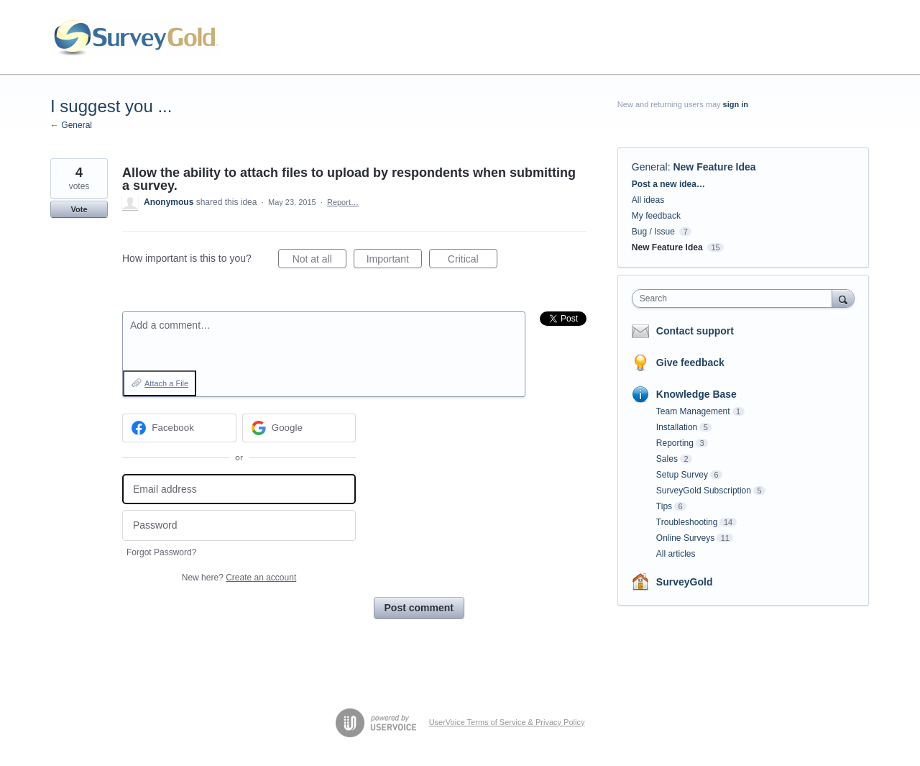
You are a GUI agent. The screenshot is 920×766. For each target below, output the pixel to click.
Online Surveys (685, 538)
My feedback (656, 216)
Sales (667, 459)
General (650, 167)
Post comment (419, 608)
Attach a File (166, 383)
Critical (472, 261)
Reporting (675, 443)
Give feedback (690, 362)
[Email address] (239, 489)
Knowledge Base (696, 394)
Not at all (319, 261)
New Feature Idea (714, 167)
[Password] (239, 525)
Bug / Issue (653, 232)
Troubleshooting (687, 522)
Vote (78, 209)
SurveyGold (684, 582)
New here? (239, 578)
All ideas (648, 200)
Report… (343, 202)
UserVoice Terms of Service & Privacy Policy (507, 722)
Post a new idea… (668, 184)
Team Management (693, 411)
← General (71, 125)
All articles (676, 554)
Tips (664, 506)
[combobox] (735, 298)
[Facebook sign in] (179, 428)
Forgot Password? (161, 552)
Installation (676, 427)
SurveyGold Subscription (703, 490)
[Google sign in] (299, 428)
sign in (735, 104)
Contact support (695, 331)
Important (394, 261)
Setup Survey (682, 475)
